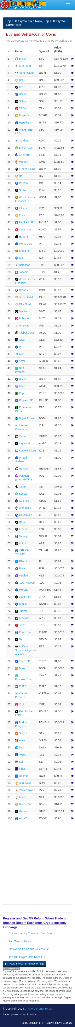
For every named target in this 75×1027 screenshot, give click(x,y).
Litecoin (23, 208)
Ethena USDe (27, 168)
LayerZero (25, 596)
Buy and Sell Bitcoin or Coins (31, 34)
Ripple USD (26, 400)
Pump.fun (25, 632)
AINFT (22, 797)
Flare (22, 568)
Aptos (22, 543)
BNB (22, 79)
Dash (22, 747)
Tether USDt (26, 72)
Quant (22, 486)
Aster (22, 361)
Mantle (23, 311)
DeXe (22, 522)
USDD (23, 379)
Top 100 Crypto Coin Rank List (27, 957)
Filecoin (23, 561)
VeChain (24, 575)
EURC (23, 686)
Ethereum (25, 65)
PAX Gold (25, 304)
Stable (23, 603)
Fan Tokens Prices (20, 941)
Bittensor (24, 264)
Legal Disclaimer (31, 1022)
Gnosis (23, 811)
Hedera (23, 236)
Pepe (22, 393)
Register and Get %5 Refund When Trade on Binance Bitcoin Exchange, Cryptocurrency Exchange (35, 923)
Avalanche (25, 229)
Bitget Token (26, 418)
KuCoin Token (27, 450)
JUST (22, 625)
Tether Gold (26, 297)
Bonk (22, 668)
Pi (20, 346)
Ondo (22, 436)
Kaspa (23, 493)
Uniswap (24, 325)
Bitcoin (23, 58)
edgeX (23, 818)
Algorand (24, 443)
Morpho (23, 589)
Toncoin (23, 272)
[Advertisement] (36, 866)
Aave (22, 386)
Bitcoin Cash (26, 147)
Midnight (24, 536)
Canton (23, 183)
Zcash (22, 215)
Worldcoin (25, 507)
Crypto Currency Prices (39, 1008)
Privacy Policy (52, 1022)
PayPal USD (26, 222)
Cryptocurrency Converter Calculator (31, 933)
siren (22, 740)
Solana (23, 101)
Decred (23, 775)
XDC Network (27, 582)
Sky (21, 353)
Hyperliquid (25, 122)
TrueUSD (24, 661)
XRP (22, 87)
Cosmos (24, 500)
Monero (23, 161)
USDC (23, 94)
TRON (23, 108)
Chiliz (22, 704)
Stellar (23, 190)
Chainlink (24, 154)
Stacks (23, 733)
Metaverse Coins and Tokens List (29, 949)
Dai (21, 176)
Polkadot (24, 318)
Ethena (23, 529)
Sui (21, 257)
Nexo (22, 639)
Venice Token (27, 790)
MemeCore (25, 243)
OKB (22, 339)
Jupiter (23, 611)
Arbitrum (24, 618)
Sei (21, 761)
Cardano (24, 140)
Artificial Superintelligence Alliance (25, 650)
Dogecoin (24, 115)
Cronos (23, 290)
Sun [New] (25, 782)
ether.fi (23, 768)
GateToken (25, 514)
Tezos (22, 754)
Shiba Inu (24, 250)
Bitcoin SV (25, 804)
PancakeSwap (23, 679)
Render (23, 468)
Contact (67, 1022)
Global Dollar (27, 332)
